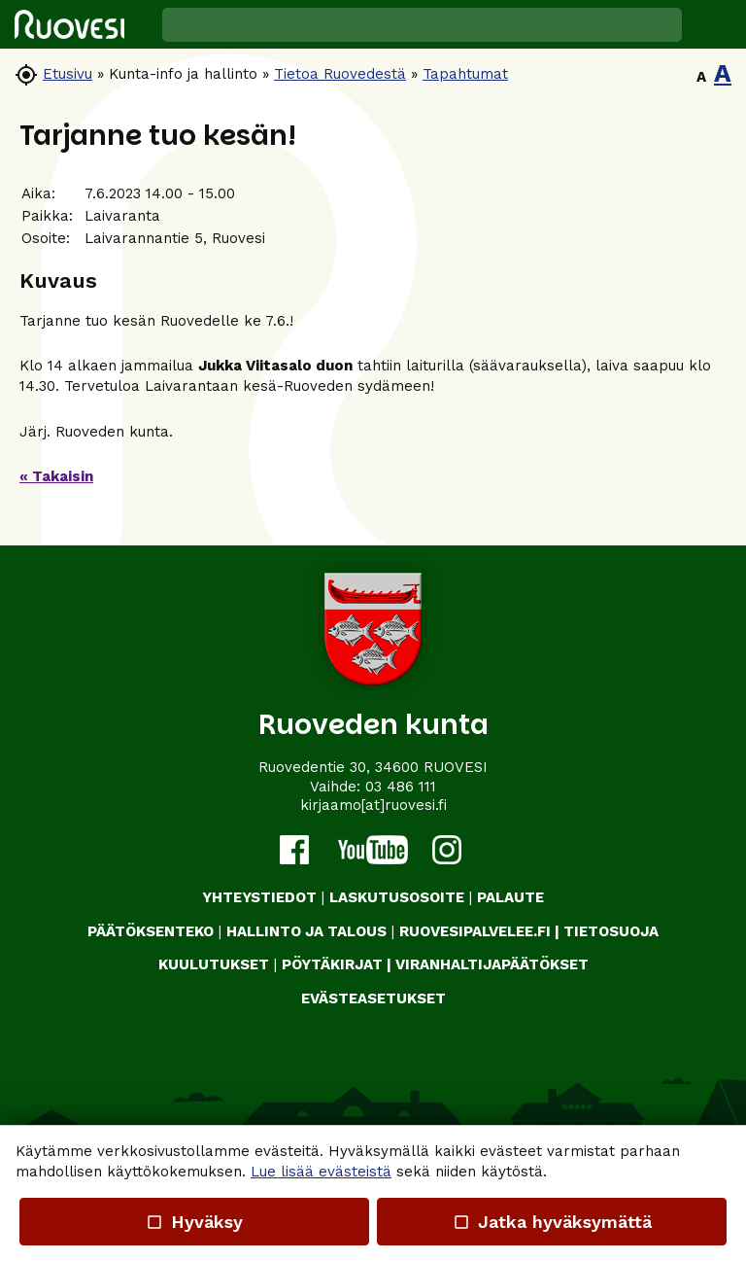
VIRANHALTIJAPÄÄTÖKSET (492, 964)
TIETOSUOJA (611, 931)
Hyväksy (194, 1221)
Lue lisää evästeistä (321, 1171)
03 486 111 (400, 786)
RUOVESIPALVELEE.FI (475, 931)
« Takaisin (56, 476)
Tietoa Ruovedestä (340, 74)
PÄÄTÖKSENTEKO (150, 931)
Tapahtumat (465, 74)
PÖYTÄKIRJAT (332, 964)
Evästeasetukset (373, 998)
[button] (713, 24)
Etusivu (67, 74)
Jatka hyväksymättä (551, 1221)
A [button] (701, 77)
